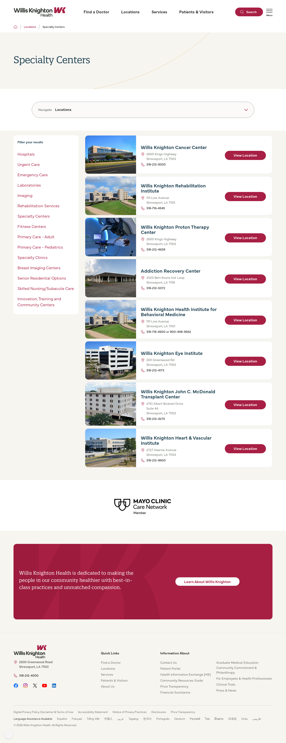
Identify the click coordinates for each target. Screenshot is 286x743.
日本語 (232, 719)
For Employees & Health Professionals (244, 678)
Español (62, 719)
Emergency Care (32, 174)
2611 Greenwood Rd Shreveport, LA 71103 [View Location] (161, 362)
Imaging (24, 195)
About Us (108, 686)
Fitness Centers (31, 226)
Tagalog (133, 719)
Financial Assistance (175, 692)
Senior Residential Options (41, 278)
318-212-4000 (29, 675)
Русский (195, 719)
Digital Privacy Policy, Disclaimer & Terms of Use (43, 712)
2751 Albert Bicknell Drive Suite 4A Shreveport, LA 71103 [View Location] (164, 408)
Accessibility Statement (93, 712)
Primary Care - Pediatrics (40, 247)
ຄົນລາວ (218, 719)
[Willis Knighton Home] (40, 12)
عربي (120, 719)
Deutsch (179, 719)
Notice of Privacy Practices (130, 712)
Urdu (244, 719)
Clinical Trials (225, 684)
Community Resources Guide (181, 680)
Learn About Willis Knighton (207, 581)
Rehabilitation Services (38, 205)
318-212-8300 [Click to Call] (156, 164)
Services (107, 674)
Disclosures (158, 712)
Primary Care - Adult (35, 236)
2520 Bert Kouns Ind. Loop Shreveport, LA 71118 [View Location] (165, 280)
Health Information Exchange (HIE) (185, 674)
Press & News (226, 690)
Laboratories (29, 185)
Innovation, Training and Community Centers (39, 301)
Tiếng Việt (93, 719)
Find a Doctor (111, 662)
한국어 (147, 719)
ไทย (207, 719)
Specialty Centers (33, 216)
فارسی (256, 719)
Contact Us (168, 662)
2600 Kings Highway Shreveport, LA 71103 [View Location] (161, 156)
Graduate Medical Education (237, 662)
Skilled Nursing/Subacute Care (45, 288)
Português (163, 719)
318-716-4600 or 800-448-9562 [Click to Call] (168, 331)
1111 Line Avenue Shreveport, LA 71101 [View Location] (160, 199)
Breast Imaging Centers (38, 267)
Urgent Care (28, 164)
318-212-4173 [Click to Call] (155, 370)
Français (77, 719)
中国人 (108, 719)
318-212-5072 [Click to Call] (155, 288)
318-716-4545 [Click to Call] (155, 208)
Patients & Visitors (114, 680)
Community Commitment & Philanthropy (236, 669)
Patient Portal (170, 668)
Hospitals (26, 154)
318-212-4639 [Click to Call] (155, 249)
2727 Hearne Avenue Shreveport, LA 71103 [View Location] (161, 452)
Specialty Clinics (32, 257)
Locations (30, 27)
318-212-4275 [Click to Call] (155, 419)
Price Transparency (174, 686)
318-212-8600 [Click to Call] (156, 460)
